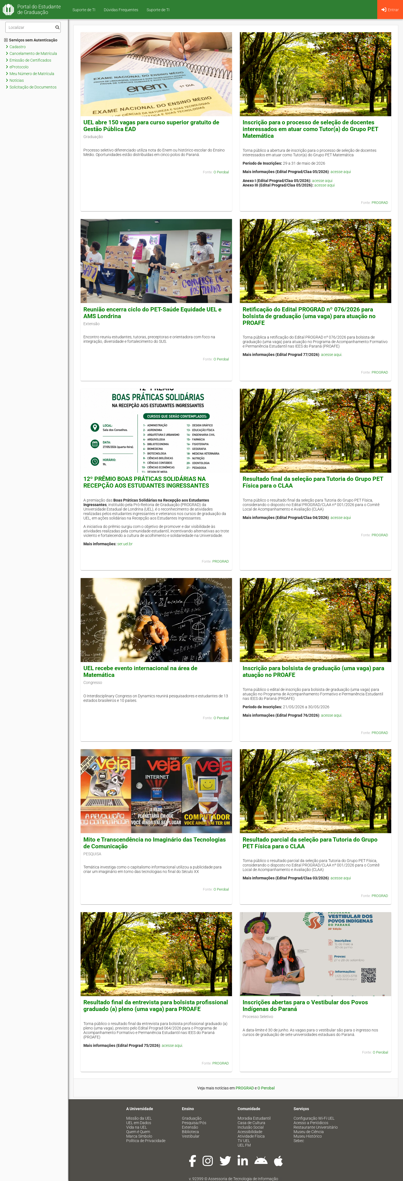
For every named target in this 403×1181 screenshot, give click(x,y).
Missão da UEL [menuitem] (139, 1118)
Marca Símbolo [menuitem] (139, 1136)
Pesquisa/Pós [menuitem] (194, 1123)
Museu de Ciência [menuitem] (309, 1131)
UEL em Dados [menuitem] (138, 1123)
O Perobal (221, 172)
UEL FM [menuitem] (244, 1145)
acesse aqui (341, 171)
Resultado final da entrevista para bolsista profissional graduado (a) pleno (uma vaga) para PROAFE (155, 1005)
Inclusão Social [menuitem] (251, 1127)
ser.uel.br (125, 544)
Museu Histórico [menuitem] (308, 1136)
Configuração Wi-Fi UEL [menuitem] (314, 1118)
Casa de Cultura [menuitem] (251, 1123)
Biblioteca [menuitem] (190, 1131)
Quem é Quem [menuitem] (138, 1131)
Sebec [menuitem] (299, 1140)
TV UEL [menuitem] (244, 1140)
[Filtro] (33, 27)
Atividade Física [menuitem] (251, 1136)
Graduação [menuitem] (192, 1118)
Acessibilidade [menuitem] (250, 1131)
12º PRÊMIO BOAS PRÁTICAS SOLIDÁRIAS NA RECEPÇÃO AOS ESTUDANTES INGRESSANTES (146, 482)
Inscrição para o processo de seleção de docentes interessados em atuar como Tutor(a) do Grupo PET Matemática (310, 129)
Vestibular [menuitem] (191, 1136)
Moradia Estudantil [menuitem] (254, 1118)
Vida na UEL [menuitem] (136, 1127)
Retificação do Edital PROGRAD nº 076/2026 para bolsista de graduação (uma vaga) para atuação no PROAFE (309, 316)
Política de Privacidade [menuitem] (145, 1140)
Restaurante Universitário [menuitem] (316, 1127)
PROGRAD (380, 203)
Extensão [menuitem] (190, 1127)
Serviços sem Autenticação (30, 40)
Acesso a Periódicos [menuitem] (311, 1123)
